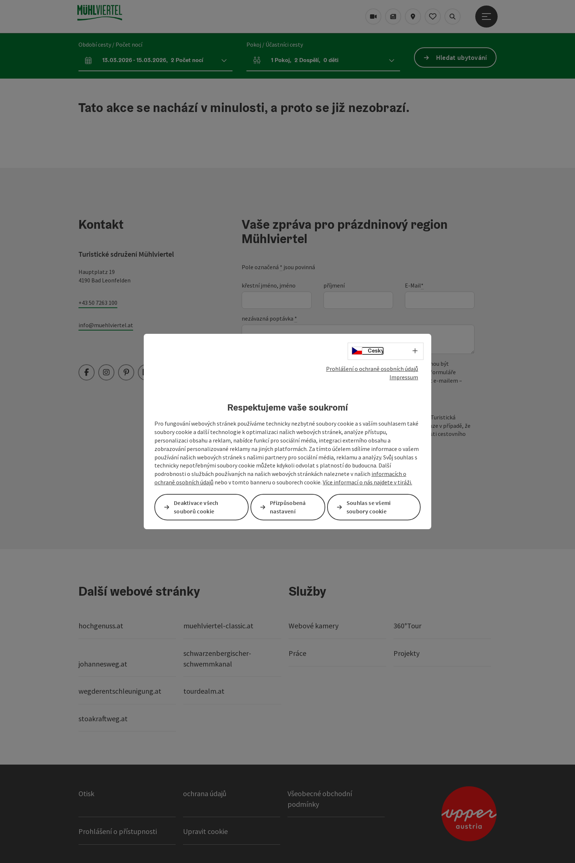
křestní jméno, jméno (269, 285)
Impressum (403, 377)
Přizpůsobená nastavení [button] (288, 507)
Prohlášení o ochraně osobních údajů (372, 368)
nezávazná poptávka (269, 318)
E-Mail (414, 285)
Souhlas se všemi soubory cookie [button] (369, 507)
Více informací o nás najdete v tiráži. (367, 482)
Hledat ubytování (461, 57)
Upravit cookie (205, 831)
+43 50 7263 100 (97, 302)
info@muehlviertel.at (105, 325)
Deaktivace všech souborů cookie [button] (196, 507)
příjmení (334, 285)
